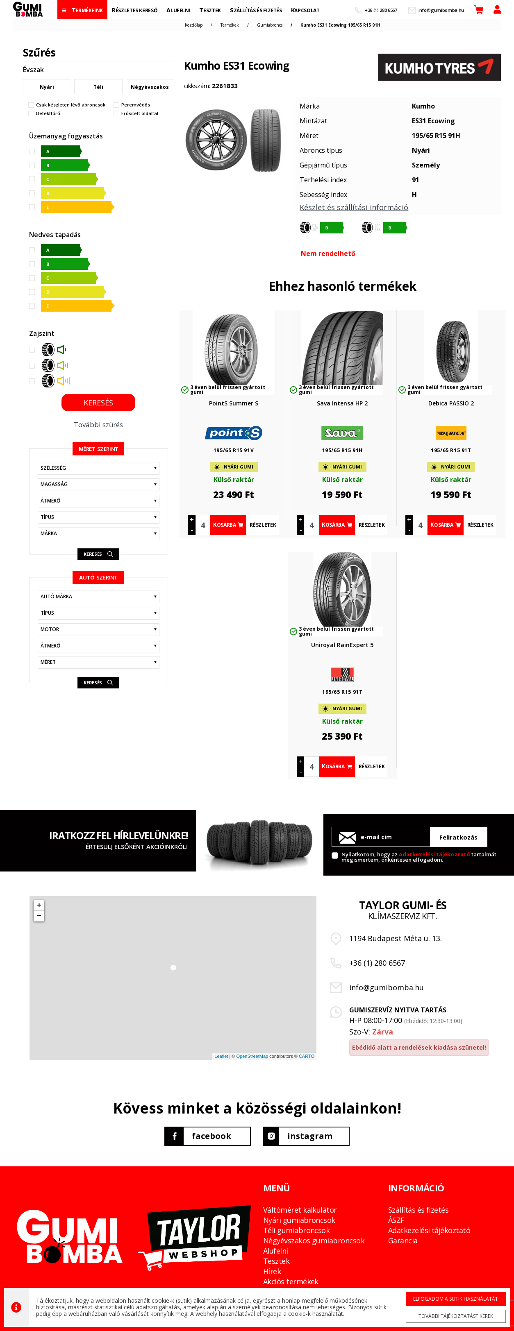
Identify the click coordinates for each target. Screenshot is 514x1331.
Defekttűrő (48, 113)
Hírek (272, 1271)
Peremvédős (135, 105)
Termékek (230, 25)
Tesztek (276, 1261)
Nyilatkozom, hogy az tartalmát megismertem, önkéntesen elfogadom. (418, 856)
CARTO (306, 1056)
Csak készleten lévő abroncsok (70, 105)
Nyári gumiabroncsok (299, 1220)
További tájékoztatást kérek (455, 1315)
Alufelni (275, 1251)
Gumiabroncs (269, 25)
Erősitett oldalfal (139, 113)
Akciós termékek (290, 1281)
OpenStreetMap (252, 1056)
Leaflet (221, 1056)
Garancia (403, 1240)
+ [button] (39, 905)
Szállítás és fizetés (418, 1210)
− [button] (39, 916)
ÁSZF (396, 1220)
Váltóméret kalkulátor (300, 1210)
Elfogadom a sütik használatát (455, 1298)
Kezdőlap (193, 25)
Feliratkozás (458, 837)
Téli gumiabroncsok (296, 1230)
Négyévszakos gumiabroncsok (313, 1240)
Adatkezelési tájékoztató (434, 854)
